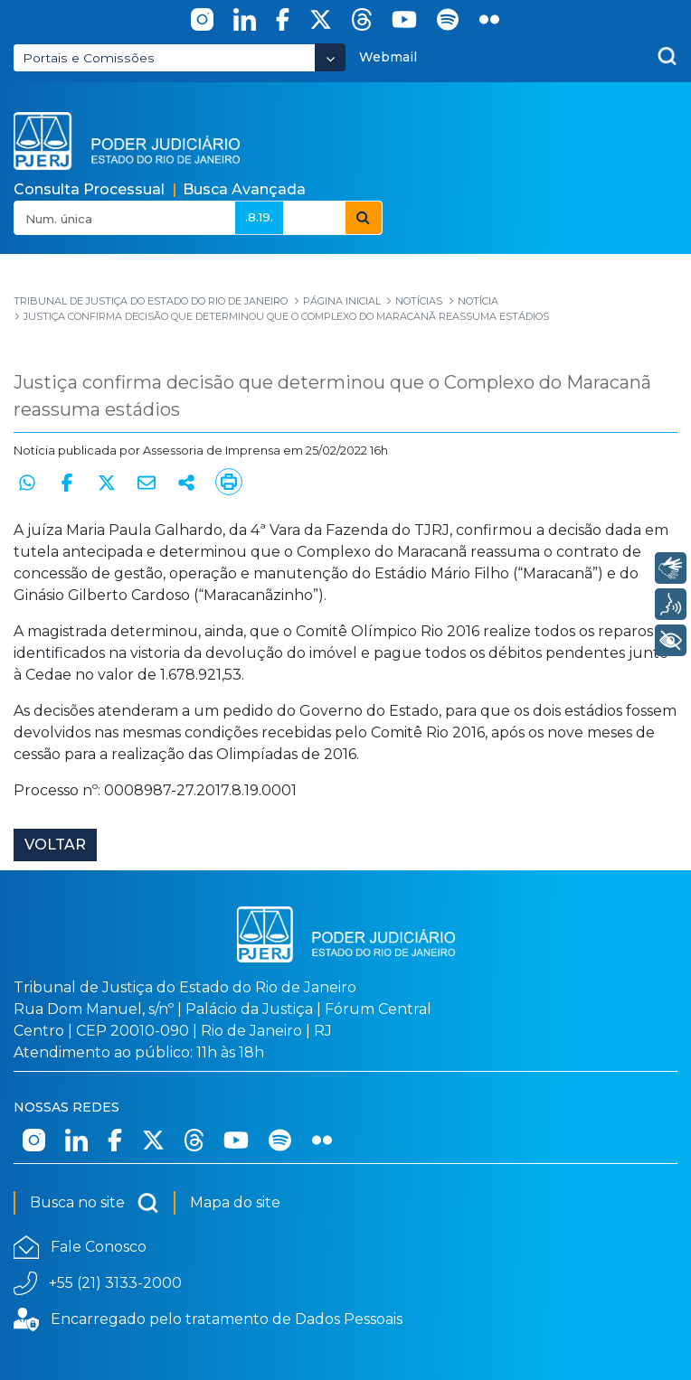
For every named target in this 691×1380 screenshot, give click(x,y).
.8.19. (259, 217)
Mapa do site (235, 1202)
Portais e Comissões (89, 58)
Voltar (55, 844)
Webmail (388, 57)
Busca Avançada (244, 189)
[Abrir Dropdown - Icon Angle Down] (330, 57)
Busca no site (94, 1203)
